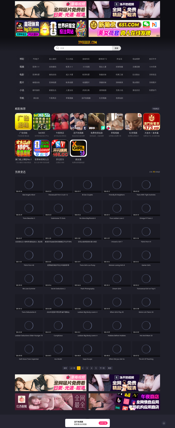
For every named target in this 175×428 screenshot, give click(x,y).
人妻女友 (69, 90)
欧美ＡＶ (69, 66)
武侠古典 (86, 90)
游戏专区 (86, 59)
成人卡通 (69, 74)
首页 (65, 368)
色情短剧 (119, 98)
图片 (22, 82)
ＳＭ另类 (152, 66)
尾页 (109, 368)
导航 (22, 97)
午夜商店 (52, 98)
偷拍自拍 (52, 74)
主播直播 (136, 66)
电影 (22, 74)
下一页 (102, 368)
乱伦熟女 (136, 74)
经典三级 (119, 74)
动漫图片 (86, 82)
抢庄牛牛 (152, 59)
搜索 (116, 48)
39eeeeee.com (87, 42)
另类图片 (152, 82)
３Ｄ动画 (86, 66)
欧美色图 (69, 82)
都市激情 (36, 90)
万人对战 (69, 59)
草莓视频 (69, 98)
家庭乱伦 (52, 90)
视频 (22, 66)
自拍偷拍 (52, 66)
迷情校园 (102, 90)
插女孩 (36, 98)
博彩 (22, 58)
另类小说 (119, 90)
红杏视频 (102, 98)
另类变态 (152, 74)
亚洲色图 (52, 82)
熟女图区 (136, 82)
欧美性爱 (86, 74)
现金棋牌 (136, 59)
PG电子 (36, 59)
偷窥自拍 (36, 82)
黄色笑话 (136, 90)
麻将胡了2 (103, 59)
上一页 (72, 368)
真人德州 (52, 59)
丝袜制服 (119, 66)
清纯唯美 (119, 82)
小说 (22, 90)
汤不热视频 (86, 98)
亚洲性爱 (36, 74)
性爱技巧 (152, 90)
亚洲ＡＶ (36, 66)
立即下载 (103, 423)
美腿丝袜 (102, 82)
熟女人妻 (102, 66)
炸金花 (119, 59)
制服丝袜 (102, 74)
